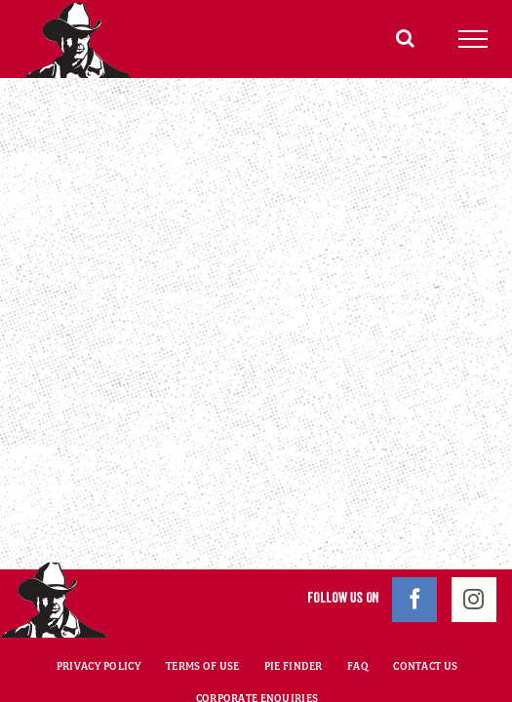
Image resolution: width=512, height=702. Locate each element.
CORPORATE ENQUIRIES (257, 649)
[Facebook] (414, 550)
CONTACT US (425, 617)
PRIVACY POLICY (99, 617)
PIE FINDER (293, 617)
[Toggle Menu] (473, 39)
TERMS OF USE (202, 617)
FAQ (358, 617)
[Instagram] (474, 550)
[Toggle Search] (405, 38)
